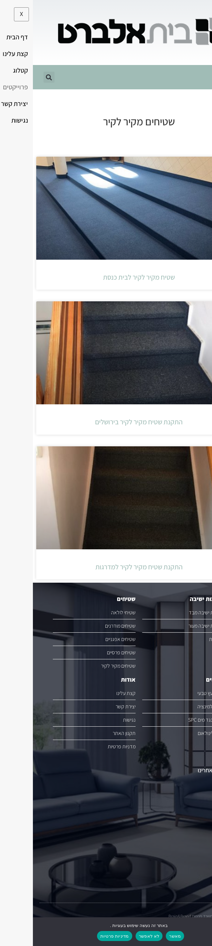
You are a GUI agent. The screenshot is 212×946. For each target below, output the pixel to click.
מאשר (142, 936)
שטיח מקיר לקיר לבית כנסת (106, 277)
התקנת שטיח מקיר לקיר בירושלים (106, 421)
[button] (203, 25)
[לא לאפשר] (201, 931)
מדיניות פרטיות (81, 936)
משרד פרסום (169, 916)
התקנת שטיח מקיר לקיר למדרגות (106, 566)
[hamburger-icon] (197, 77)
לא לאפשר (116, 936)
